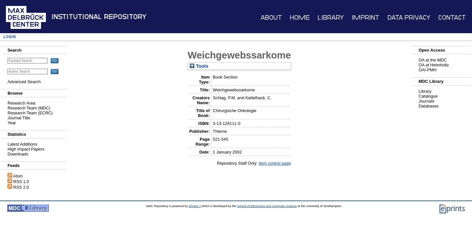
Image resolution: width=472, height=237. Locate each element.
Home (300, 17)
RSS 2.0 (21, 187)
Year (12, 122)
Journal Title (19, 117)
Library (331, 17)
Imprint (365, 17)
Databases (429, 106)
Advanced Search (24, 81)
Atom (18, 176)
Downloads (18, 154)
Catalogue (428, 96)
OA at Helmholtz (434, 64)
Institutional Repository (99, 16)
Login (9, 37)
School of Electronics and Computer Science (267, 206)
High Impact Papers (26, 149)
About (271, 17)
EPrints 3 (194, 206)
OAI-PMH (428, 69)
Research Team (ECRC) (30, 112)
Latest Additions (22, 144)
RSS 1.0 (21, 181)
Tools (199, 66)
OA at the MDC (433, 60)
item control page (275, 163)
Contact (452, 17)
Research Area (21, 103)
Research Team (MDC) (29, 108)
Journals (426, 101)
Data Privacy (408, 17)
